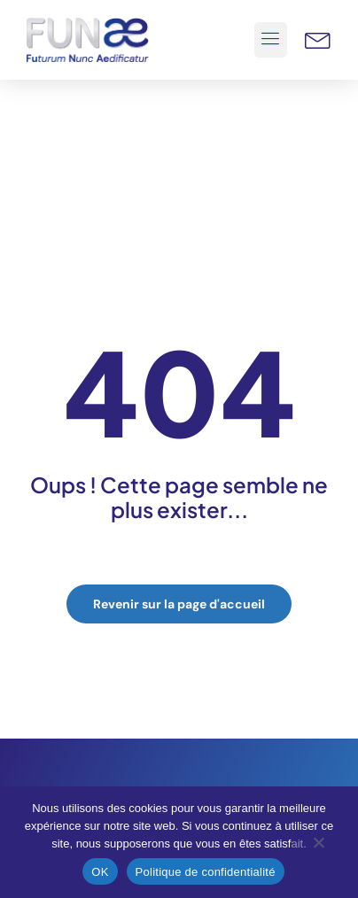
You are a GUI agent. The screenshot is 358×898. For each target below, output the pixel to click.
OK (99, 872)
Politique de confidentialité (206, 872)
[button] (271, 40)
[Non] (318, 846)
